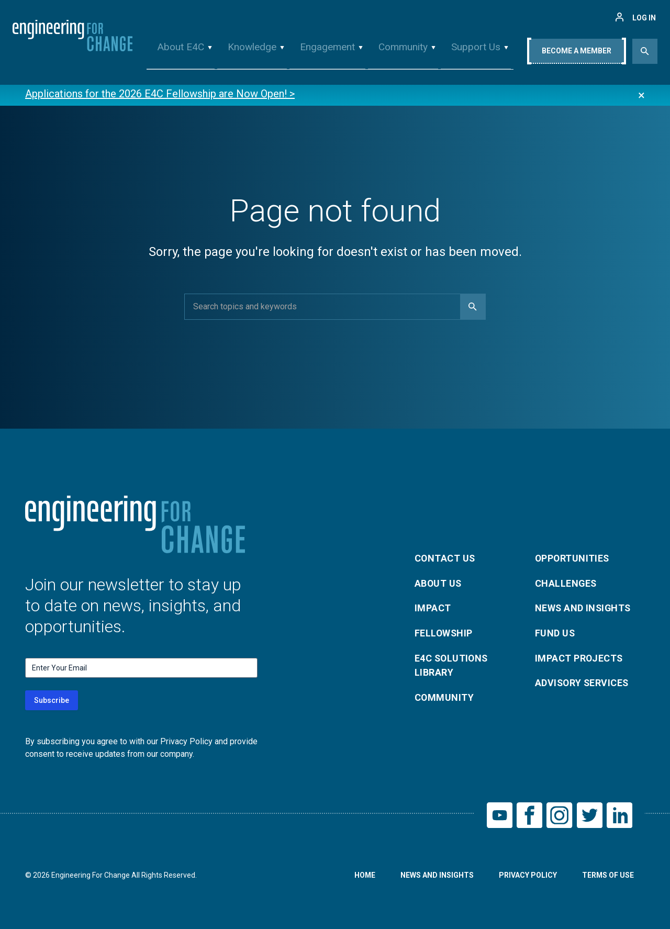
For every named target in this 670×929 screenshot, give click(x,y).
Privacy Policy (527, 875)
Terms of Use (608, 875)
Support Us (472, 54)
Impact (433, 607)
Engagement (326, 54)
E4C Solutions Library (452, 665)
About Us (439, 582)
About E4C (184, 54)
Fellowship (444, 633)
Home (364, 875)
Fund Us (555, 633)
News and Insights (584, 607)
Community (400, 54)
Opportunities (573, 557)
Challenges (566, 582)
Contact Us (445, 557)
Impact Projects (579, 658)
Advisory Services (583, 683)
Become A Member (576, 56)
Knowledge (253, 54)
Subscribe (51, 700)
